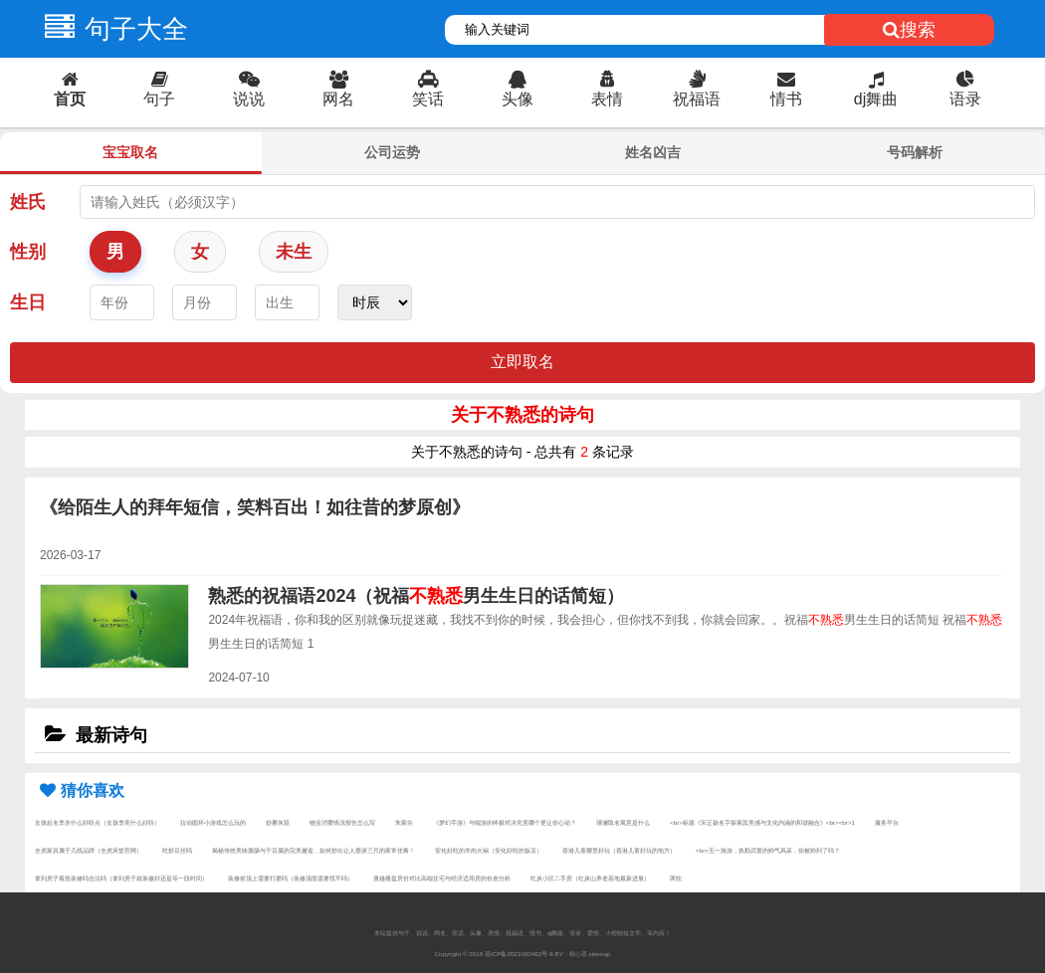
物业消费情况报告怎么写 (342, 822)
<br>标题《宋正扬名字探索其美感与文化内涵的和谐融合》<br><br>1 (762, 822)
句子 (159, 89)
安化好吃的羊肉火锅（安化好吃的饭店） (488, 850)
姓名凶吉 (653, 152)
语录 (965, 89)
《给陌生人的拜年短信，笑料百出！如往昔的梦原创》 (255, 507)
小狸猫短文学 (623, 932)
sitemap (600, 953)
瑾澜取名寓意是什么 (623, 822)
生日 (28, 302)
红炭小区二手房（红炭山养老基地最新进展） (590, 878)
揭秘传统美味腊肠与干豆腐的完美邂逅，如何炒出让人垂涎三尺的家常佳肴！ (313, 850)
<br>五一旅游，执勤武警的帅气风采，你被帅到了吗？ (768, 850)
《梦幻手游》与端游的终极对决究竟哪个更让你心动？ (504, 822)
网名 (338, 89)
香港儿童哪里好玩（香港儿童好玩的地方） (619, 850)
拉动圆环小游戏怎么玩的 (213, 822)
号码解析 (914, 152)
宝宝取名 (130, 152)
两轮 (676, 878)
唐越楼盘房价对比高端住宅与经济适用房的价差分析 (442, 878)
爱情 (593, 932)
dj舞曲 (876, 89)
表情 (607, 89)
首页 (69, 89)
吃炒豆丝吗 (177, 850)
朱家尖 (404, 822)
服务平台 (887, 822)
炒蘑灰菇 (278, 822)
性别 (28, 252)
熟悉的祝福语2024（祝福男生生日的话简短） (416, 596)
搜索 (909, 30)
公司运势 (392, 152)
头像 (517, 89)
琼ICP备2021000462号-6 (519, 953)
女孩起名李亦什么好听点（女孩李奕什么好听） (97, 822)
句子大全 (111, 29)
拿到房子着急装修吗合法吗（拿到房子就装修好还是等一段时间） (121, 878)
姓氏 (28, 202)
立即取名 (522, 361)
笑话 (428, 89)
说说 (249, 89)
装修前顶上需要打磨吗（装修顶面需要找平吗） (290, 878)
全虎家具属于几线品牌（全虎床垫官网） (88, 850)
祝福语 (696, 89)
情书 (786, 89)
